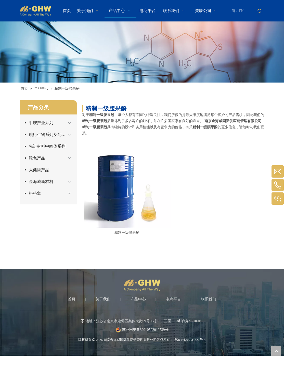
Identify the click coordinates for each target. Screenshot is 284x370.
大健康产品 (39, 170)
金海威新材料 (41, 181)
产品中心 (138, 299)
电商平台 (173, 299)
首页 (71, 299)
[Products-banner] (142, 52)
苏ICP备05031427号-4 (190, 340)
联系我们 (208, 299)
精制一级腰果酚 (126, 233)
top (276, 351)
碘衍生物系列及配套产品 (50, 134)
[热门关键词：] (259, 11)
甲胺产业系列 (41, 123)
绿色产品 (37, 158)
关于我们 (103, 299)
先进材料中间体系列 (47, 146)
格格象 (35, 193)
